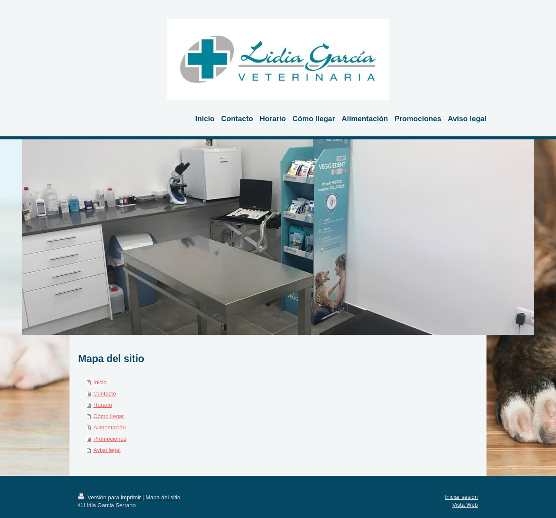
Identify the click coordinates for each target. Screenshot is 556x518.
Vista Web (465, 505)
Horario (102, 405)
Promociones (109, 439)
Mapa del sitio (163, 497)
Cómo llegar (108, 416)
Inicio (99, 382)
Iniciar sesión (461, 497)
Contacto (104, 393)
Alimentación (109, 427)
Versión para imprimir (110, 497)
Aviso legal (107, 450)
